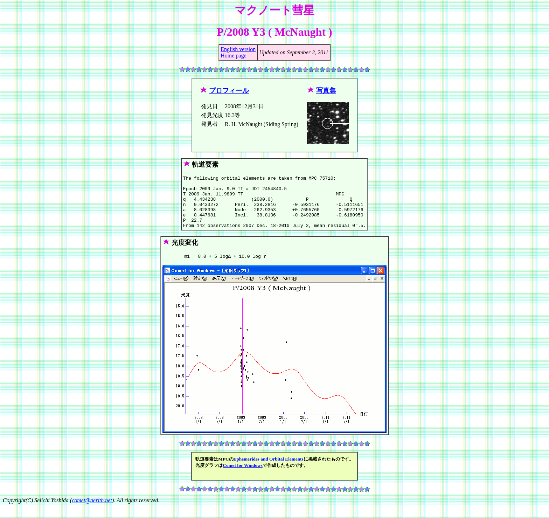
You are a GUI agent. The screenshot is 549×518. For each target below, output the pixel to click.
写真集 (326, 90)
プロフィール (229, 90)
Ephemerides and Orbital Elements (269, 470)
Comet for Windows (243, 476)
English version (238, 49)
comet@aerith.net (92, 512)
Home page (233, 55)
